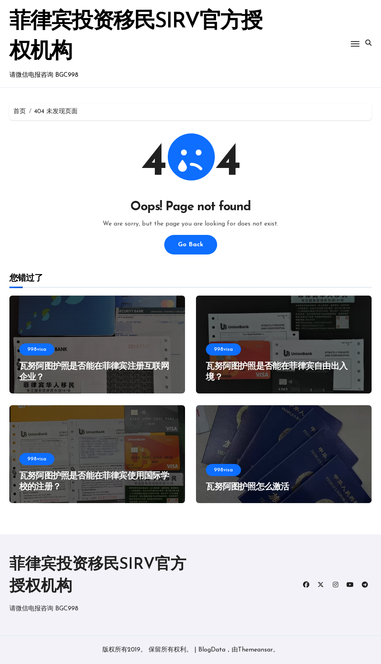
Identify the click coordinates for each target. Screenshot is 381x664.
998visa (36, 349)
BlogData (211, 650)
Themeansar (255, 650)
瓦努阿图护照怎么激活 (247, 487)
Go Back (190, 245)
